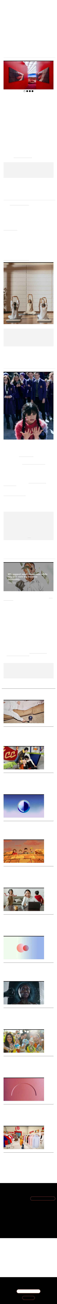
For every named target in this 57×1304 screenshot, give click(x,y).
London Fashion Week (15, 788)
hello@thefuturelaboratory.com (31, 1219)
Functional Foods (18, 740)
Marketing (11, 881)
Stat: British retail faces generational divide (26, 965)
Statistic (17, 833)
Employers (14, 1120)
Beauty (6, 1023)
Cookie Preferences (14, 1204)
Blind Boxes (14, 1071)
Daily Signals (9, 725)
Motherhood (11, 930)
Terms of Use (14, 1199)
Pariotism (11, 833)
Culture (6, 833)
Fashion (6, 1168)
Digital (15, 1168)
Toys (9, 1071)
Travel (5, 881)
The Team (14, 1193)
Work (5, 1120)
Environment (20, 1023)
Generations (11, 975)
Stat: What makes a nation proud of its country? (28, 823)
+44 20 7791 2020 (31, 1216)
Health (5, 930)
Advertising (12, 1023)
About (14, 1191)
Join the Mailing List (43, 1198)
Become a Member (14, 1196)
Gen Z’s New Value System (18, 654)
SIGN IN (28, 1298)
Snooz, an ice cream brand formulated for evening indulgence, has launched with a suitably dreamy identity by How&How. (27, 737)
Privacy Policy (14, 1201)
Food (5, 740)
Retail (5, 975)
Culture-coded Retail (23, 156)
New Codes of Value (38, 652)
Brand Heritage (19, 881)
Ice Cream (10, 740)
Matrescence (19, 930)
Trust (8, 1120)
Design (6, 788)
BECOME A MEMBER (28, 1291)
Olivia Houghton (10, 229)
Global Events (26, 788)
